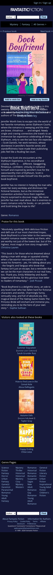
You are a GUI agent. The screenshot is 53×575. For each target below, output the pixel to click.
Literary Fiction (43, 474)
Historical (20, 473)
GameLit (5, 484)
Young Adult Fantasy (5, 498)
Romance (14, 215)
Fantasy (26, 24)
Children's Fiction (44, 494)
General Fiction (43, 469)
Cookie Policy (25, 521)
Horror (5, 476)
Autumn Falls (26, 415)
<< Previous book (8, 31)
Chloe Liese (26, 452)
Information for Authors (39, 519)
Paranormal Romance (7, 491)
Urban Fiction (42, 480)
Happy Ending (26, 449)
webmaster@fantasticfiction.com (26, 528)
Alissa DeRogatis (26, 387)
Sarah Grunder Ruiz (26, 353)
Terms (35, 521)
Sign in (37, 2)
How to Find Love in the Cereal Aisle (26, 383)
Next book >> (47, 31)
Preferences (31, 524)
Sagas (30, 481)
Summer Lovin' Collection (26, 351)
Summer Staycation (26, 347)
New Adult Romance (32, 487)
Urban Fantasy (5, 480)
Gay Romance (32, 494)
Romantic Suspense (32, 477)
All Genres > (41, 24)
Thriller (19, 470)
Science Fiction (5, 469)
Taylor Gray (26, 421)
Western (20, 487)
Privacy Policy (12, 521)
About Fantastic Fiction (13, 519)
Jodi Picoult (36, 280)
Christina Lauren (9, 247)
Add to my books (39, 99)
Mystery (14, 24)
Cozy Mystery (19, 483)
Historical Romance (32, 472)
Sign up (47, 2)
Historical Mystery (20, 477)
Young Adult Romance (32, 501)
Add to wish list (12, 99)
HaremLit (6, 487)
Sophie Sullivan (18, 307)
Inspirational (45, 484)
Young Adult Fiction (45, 488)
